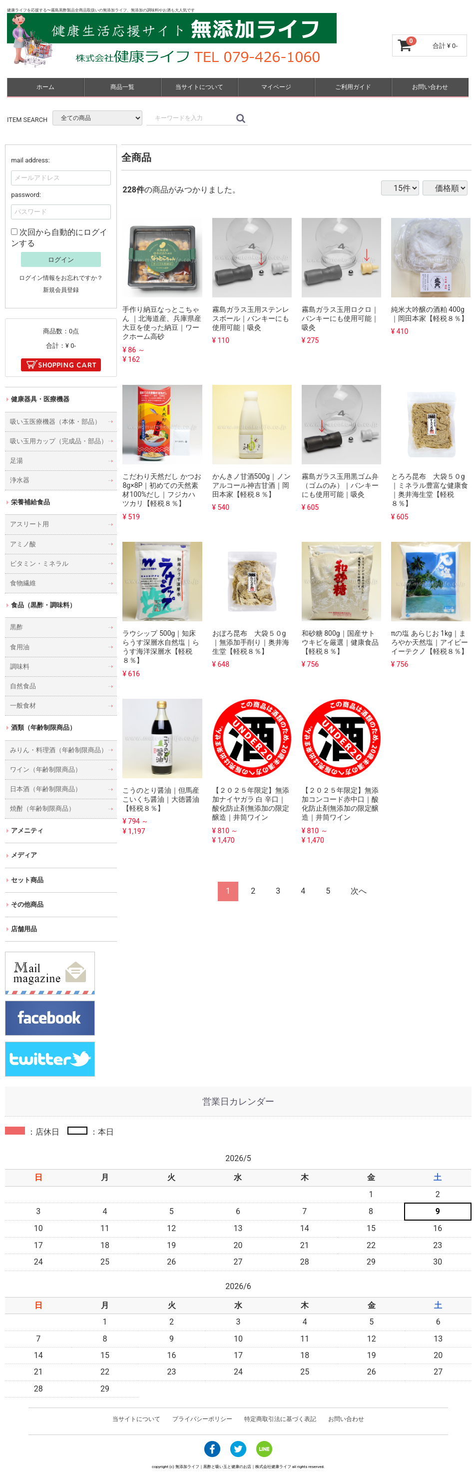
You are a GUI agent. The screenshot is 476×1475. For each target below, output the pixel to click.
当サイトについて (199, 86)
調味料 (19, 666)
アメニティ (27, 830)
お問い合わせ (430, 86)
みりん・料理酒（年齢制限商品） (58, 749)
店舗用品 (24, 929)
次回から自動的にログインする (59, 237)
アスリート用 (29, 524)
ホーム (45, 86)
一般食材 (23, 705)
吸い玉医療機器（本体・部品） (55, 421)
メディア (24, 855)
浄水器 (19, 480)
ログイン (61, 259)
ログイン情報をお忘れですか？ (61, 277)
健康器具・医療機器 (40, 399)
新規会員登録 (61, 289)
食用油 (19, 646)
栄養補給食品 (30, 502)
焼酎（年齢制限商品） (42, 808)
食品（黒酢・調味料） (43, 605)
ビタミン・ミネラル (39, 563)
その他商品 (27, 904)
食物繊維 (23, 583)
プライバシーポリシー (202, 1419)
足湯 (16, 460)
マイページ (276, 86)
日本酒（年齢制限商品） (45, 789)
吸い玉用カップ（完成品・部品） (58, 441)
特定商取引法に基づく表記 (280, 1419)
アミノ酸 (23, 543)
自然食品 (23, 686)
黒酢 (16, 627)
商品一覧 (122, 86)
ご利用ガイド (353, 86)
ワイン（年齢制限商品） (45, 769)
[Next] (359, 891)
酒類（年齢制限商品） (43, 727)
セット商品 (27, 879)
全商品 (136, 157)
